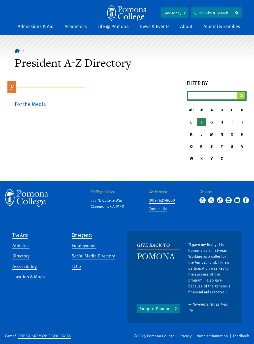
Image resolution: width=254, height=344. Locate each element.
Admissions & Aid (36, 26)
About (186, 26)
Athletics (21, 245)
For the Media (30, 104)
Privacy (185, 336)
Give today (172, 13)
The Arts (20, 234)
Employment (84, 245)
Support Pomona (155, 309)
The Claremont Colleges (44, 335)
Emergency (82, 234)
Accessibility (24, 266)
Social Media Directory (93, 255)
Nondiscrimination (212, 336)
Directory (21, 255)
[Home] (17, 50)
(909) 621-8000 (162, 200)
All (191, 110)
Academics (75, 26)
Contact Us (158, 209)
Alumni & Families (221, 26)
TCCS (76, 266)
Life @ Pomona (113, 26)
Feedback (241, 336)
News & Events (154, 26)
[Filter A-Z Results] (212, 95)
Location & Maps (28, 276)
